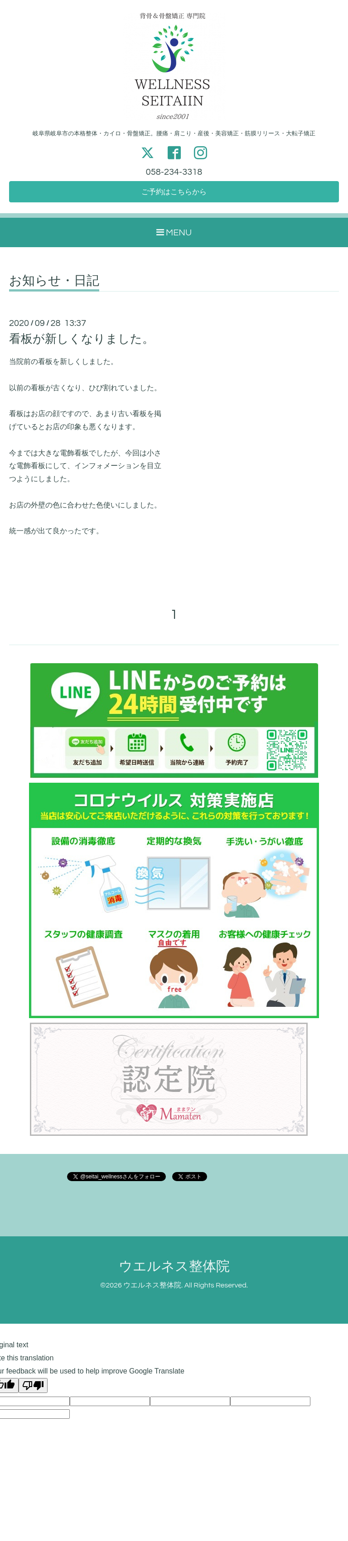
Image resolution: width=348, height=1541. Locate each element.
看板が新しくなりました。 (81, 339)
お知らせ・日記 (54, 281)
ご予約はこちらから (174, 192)
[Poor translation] (33, 1385)
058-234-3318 (174, 172)
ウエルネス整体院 (174, 1266)
